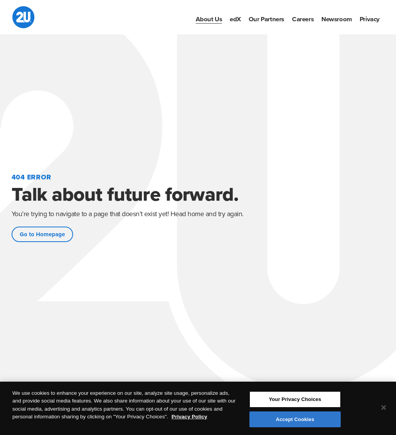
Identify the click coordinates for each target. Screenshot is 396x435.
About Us (209, 19)
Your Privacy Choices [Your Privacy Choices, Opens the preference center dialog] (295, 400)
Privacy (370, 19)
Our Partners (266, 19)
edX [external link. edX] (235, 19)
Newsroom (336, 19)
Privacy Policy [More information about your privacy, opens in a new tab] (189, 418)
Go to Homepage (42, 234)
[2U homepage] (23, 17)
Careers (303, 19)
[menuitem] (209, 19)
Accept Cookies (295, 420)
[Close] (383, 408)
